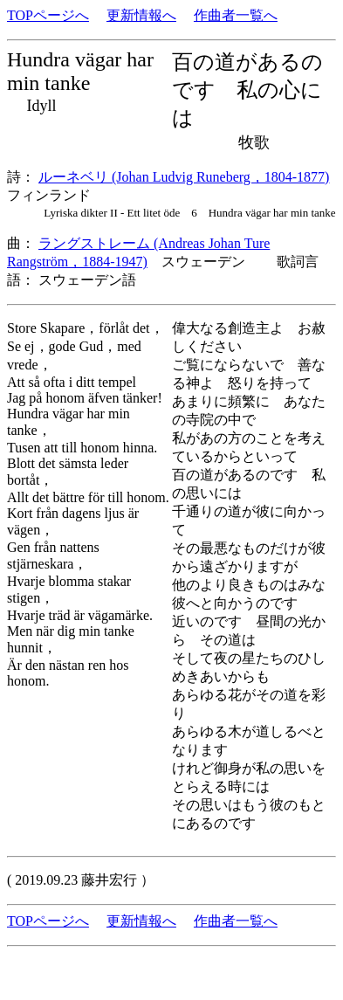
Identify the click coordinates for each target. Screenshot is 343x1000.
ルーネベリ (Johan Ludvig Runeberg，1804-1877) (183, 176)
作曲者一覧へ (236, 15)
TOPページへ (48, 15)
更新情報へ (141, 15)
